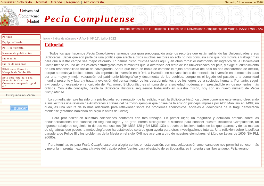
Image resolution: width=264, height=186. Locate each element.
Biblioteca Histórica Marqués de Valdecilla (16, 71)
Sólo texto (24, 2)
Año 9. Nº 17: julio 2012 (97, 38)
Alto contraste (94, 2)
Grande (56, 2)
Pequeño (72, 2)
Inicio (46, 38)
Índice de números (64, 38)
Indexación (9, 58)
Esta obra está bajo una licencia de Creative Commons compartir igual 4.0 (19, 82)
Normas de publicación (17, 53)
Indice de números (14, 64)
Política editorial (13, 47)
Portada (7, 36)
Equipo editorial (13, 42)
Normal (41, 2)
